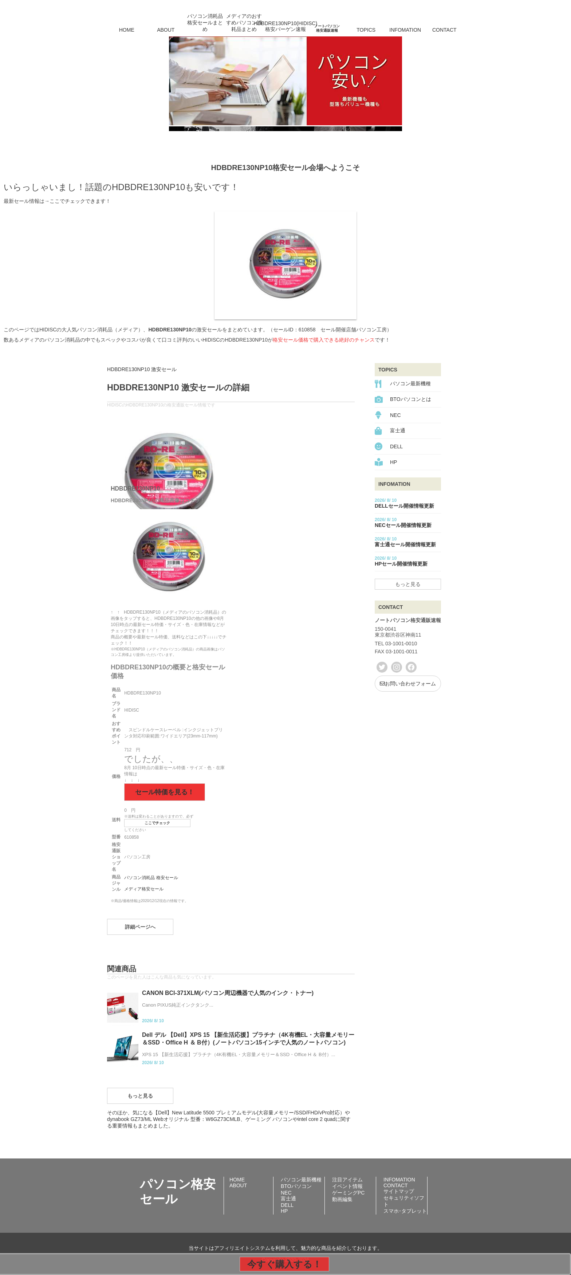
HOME (126, 30)
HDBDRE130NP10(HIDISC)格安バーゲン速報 (285, 26)
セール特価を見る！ (164, 792)
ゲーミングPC (348, 1193)
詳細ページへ (140, 927)
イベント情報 (347, 1186)
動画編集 (342, 1199)
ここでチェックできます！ (80, 201)
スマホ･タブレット (405, 1211)
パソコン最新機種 (410, 383)
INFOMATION (405, 30)
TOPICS (366, 30)
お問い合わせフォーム (408, 683)
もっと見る (140, 1096)
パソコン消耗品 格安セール (151, 877)
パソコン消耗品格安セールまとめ (205, 22)
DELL (396, 446)
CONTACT (444, 30)
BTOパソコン (296, 1186)
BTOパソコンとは (410, 399)
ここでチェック (157, 823)
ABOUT (165, 30)
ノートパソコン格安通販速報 (327, 28)
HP (393, 462)
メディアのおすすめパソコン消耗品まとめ (244, 22)
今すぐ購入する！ (284, 1264)
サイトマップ (398, 1191)
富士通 (397, 430)
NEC (395, 415)
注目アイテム (347, 1179)
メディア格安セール (144, 889)
